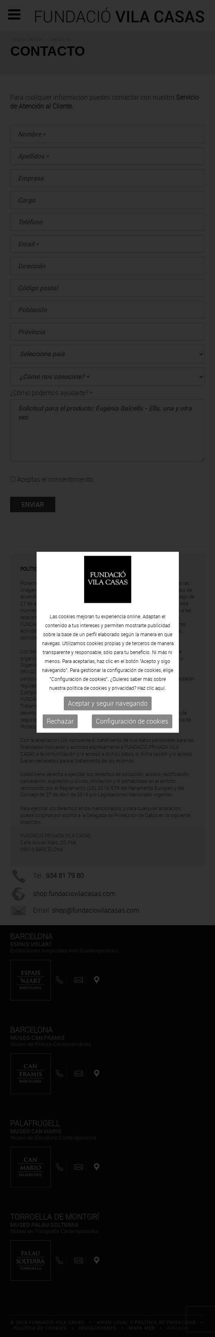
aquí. (160, 679)
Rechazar (60, 712)
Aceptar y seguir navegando (108, 694)
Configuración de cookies (132, 712)
